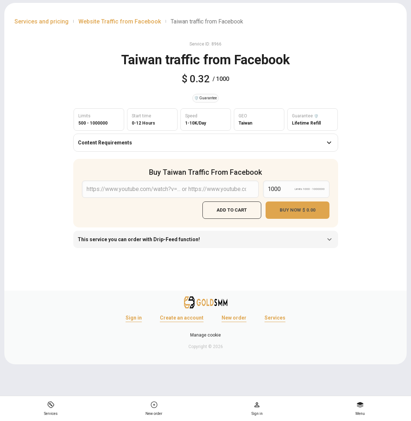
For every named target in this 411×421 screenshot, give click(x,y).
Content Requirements (205, 142)
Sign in (134, 317)
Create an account (182, 317)
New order (234, 317)
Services (274, 317)
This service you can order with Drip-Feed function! (206, 239)
